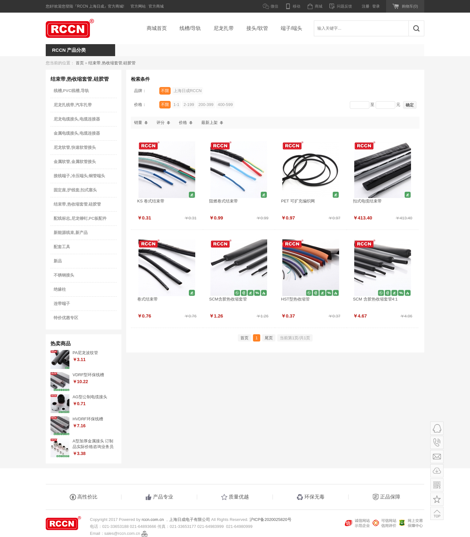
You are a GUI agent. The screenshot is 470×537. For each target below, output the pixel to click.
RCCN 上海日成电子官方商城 (77, 28)
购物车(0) (410, 6)
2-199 (189, 104)
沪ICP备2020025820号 (270, 519)
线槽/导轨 (190, 28)
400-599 (225, 104)
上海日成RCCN (187, 90)
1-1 (176, 104)
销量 (138, 122)
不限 (165, 90)
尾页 (269, 338)
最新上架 (209, 122)
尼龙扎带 (224, 28)
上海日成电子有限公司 (189, 519)
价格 (183, 122)
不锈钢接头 (64, 275)
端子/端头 (291, 28)
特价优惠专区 (66, 317)
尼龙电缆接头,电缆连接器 (77, 119)
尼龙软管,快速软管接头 (75, 147)
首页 (80, 63)
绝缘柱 (60, 289)
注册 (365, 6)
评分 (160, 122)
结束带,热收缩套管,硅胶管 (112, 63)
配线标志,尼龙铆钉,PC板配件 (80, 218)
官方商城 (156, 6)
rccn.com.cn (153, 519)
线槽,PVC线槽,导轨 (71, 90)
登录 (376, 6)
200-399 (206, 104)
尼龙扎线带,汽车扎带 (73, 104)
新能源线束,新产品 (71, 232)
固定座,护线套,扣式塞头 (75, 190)
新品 (58, 261)
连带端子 (62, 303)
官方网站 (138, 6)
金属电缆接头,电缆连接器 (77, 133)
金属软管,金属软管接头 (75, 161)
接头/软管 (257, 28)
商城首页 (157, 28)
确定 (410, 104)
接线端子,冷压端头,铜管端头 (79, 175)
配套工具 (62, 246)
